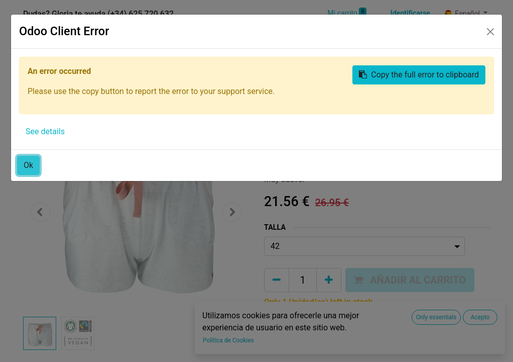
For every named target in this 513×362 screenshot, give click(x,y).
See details (45, 131)
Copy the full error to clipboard (419, 74)
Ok (28, 165)
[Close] (490, 31)
